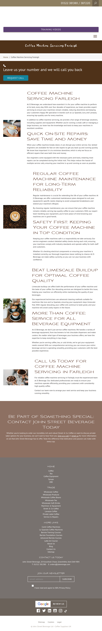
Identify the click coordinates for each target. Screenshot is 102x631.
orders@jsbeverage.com (60, 564)
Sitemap (51, 552)
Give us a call (63, 436)
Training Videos (51, 29)
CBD (51, 482)
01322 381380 (69, 3)
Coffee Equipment (51, 476)
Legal (59, 622)
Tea (51, 473)
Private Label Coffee (51, 514)
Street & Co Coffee (51, 508)
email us (74, 436)
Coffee (51, 471)
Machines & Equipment (51, 506)
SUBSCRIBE (67, 579)
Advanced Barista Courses (51, 538)
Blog (51, 546)
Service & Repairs (51, 517)
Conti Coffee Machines (51, 527)
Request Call (15, 78)
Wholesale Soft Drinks (51, 503)
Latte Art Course (51, 541)
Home (5, 57)
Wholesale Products (51, 494)
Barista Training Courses (51, 532)
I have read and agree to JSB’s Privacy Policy (52, 588)
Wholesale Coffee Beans (51, 497)
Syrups (51, 479)
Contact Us (51, 549)
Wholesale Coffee (51, 492)
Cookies (51, 622)
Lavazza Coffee (51, 511)
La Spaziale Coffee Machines (51, 529)
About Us (51, 543)
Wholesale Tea (51, 500)
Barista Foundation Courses (51, 535)
